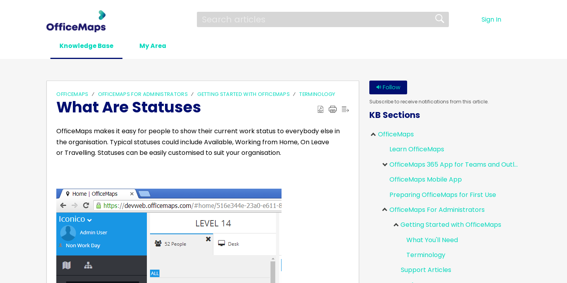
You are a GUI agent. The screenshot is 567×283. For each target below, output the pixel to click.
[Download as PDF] (320, 110)
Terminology (317, 94)
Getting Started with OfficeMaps (243, 94)
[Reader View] (345, 110)
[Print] (333, 110)
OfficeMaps (72, 94)
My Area (156, 45)
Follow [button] (388, 88)
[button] (200, 46)
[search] (323, 19)
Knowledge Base (88, 45)
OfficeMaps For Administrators (143, 94)
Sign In (491, 19)
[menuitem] (516, 20)
